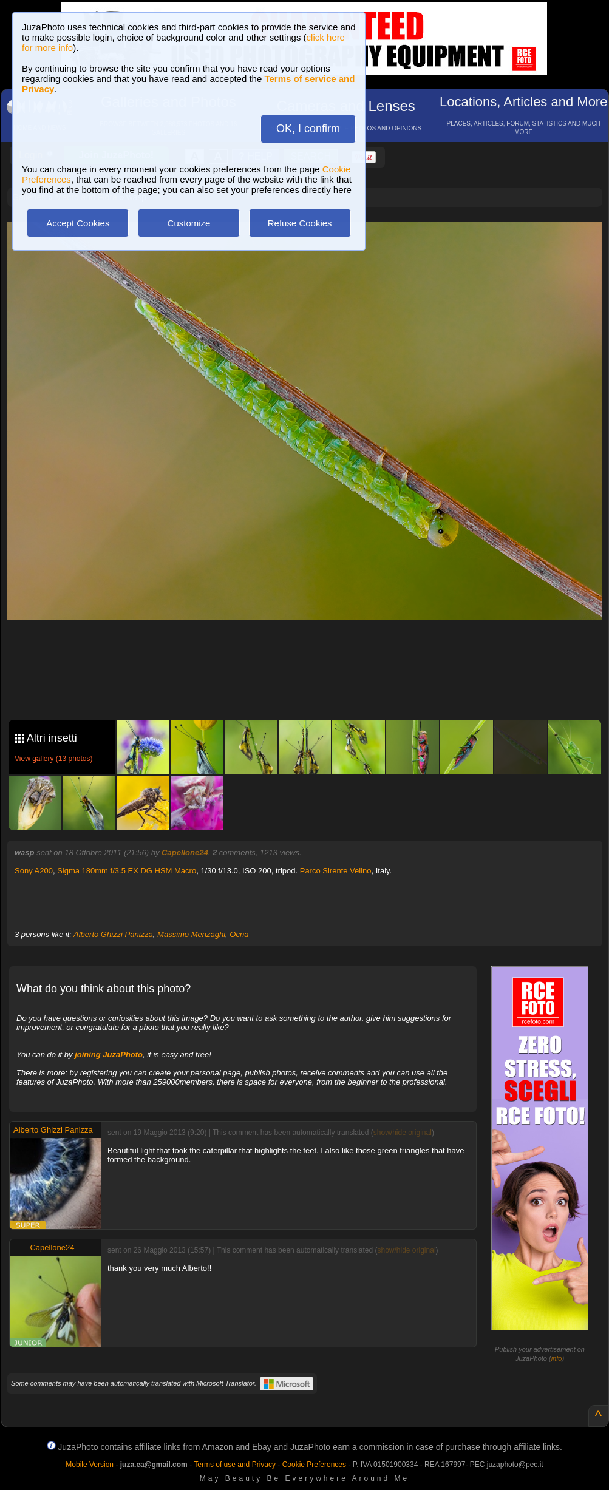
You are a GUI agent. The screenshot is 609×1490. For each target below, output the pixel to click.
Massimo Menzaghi (191, 934)
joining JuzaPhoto (109, 1054)
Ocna (239, 934)
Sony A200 (34, 870)
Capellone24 (185, 852)
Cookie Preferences (314, 1464)
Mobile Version (90, 1464)
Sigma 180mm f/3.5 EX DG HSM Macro (126, 870)
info (556, 1358)
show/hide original (402, 1132)
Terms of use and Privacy (235, 1464)
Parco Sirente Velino (336, 870)
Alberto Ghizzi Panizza (113, 934)
